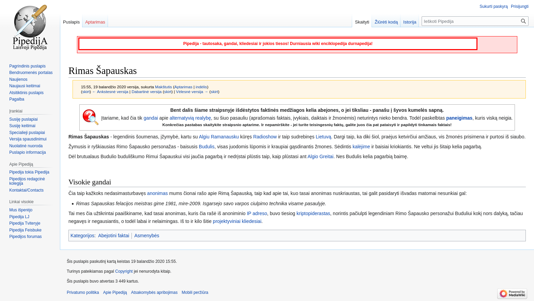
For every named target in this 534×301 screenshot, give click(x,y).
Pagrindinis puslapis (27, 66)
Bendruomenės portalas (30, 72)
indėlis (201, 87)
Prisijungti (520, 6)
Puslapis (71, 22)
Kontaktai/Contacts (26, 190)
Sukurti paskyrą (494, 6)
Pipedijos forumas (25, 236)
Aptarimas (183, 87)
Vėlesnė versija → (192, 91)
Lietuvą (323, 136)
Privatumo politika (83, 292)
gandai (151, 118)
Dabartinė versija (146, 91)
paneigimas (459, 118)
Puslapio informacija (27, 152)
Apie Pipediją (115, 292)
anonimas (157, 193)
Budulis (207, 146)
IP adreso (257, 213)
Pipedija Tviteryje (24, 223)
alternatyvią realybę (190, 118)
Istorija (409, 22)
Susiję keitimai (22, 125)
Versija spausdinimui (27, 139)
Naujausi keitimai (24, 86)
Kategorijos (82, 235)
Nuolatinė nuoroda (26, 146)
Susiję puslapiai (23, 119)
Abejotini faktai (113, 235)
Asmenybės (146, 235)
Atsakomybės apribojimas (154, 292)
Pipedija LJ (19, 216)
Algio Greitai (320, 156)
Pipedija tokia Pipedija (29, 172)
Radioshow (265, 136)
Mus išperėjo (20, 210)
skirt (86, 91)
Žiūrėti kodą (386, 22)
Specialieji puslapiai (27, 132)
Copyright (123, 271)
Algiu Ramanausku (219, 136)
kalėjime (361, 146)
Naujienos (18, 79)
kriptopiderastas (313, 213)
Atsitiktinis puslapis (26, 92)
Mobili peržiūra (195, 292)
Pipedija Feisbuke (25, 230)
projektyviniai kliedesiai (237, 221)
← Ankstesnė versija (110, 91)
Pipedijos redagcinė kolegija (27, 181)
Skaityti (362, 22)
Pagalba (16, 99)
